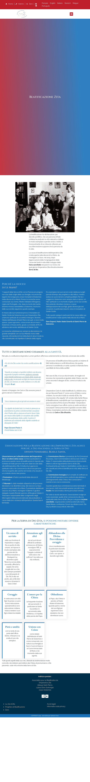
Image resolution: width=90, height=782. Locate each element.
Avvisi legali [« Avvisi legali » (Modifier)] (51, 704)
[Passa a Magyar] (75, 3)
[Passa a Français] (45, 3)
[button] (71, 14)
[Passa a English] (52, 3)
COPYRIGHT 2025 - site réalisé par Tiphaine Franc (45, 715)
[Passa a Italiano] (60, 3)
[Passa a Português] (46, 6)
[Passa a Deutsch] (68, 3)
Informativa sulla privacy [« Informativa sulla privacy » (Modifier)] (56, 706)
